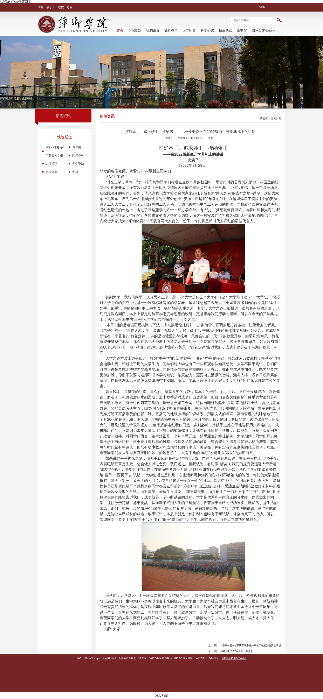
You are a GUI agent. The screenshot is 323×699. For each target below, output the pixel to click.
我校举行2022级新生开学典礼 (237, 651)
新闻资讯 (276, 118)
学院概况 (134, 30)
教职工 (51, 7)
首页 (120, 30)
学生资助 (78, 163)
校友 (61, 7)
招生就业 (225, 30)
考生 (70, 7)
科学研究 (207, 30)
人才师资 (189, 30)
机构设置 (152, 30)
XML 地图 (161, 695)
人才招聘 (51, 163)
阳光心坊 (78, 155)
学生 (41, 7)
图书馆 (242, 30)
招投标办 (51, 172)
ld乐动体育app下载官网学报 (55, 151)
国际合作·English (264, 30)
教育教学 (171, 30)
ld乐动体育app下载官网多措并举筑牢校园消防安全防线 (251, 645)
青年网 (76, 147)
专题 (75, 172)
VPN (262, 7)
